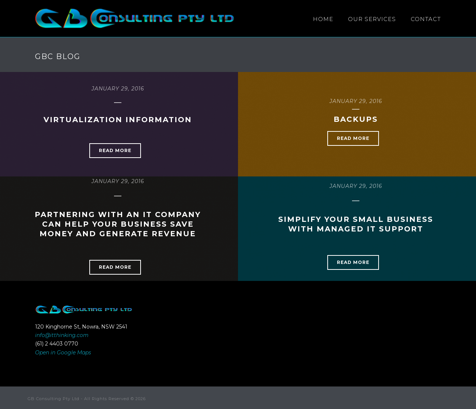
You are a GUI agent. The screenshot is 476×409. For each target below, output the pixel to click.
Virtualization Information (118, 119)
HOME (323, 19)
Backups (356, 119)
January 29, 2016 (118, 88)
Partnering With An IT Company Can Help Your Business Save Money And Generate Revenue (118, 224)
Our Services (372, 19)
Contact (426, 19)
